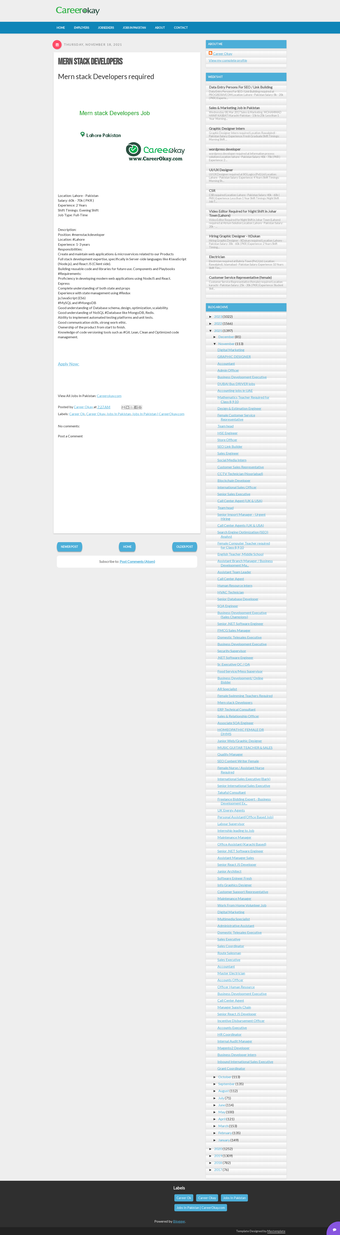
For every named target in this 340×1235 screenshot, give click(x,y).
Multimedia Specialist (233, 919)
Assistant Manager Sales (235, 858)
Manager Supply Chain (234, 1007)
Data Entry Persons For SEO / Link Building (241, 87)
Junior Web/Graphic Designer (239, 741)
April (222, 1119)
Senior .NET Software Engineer (240, 623)
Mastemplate (276, 1231)
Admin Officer (228, 370)
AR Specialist (227, 689)
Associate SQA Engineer (235, 723)
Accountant (226, 363)
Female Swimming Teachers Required (245, 696)
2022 (218, 323)
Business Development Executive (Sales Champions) (242, 615)
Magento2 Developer (233, 1048)
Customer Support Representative (242, 892)
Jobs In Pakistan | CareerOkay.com (158, 414)
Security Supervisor (231, 651)
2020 (218, 1149)
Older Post (184, 546)
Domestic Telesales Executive (239, 637)
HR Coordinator (229, 1034)
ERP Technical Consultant (236, 709)
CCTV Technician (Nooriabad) (240, 474)
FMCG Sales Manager (234, 630)
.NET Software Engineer (235, 657)
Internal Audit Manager (234, 1041)
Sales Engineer (228, 453)
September (226, 1084)
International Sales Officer (237, 487)
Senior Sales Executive (233, 494)
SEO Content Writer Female (238, 761)
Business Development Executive (242, 377)
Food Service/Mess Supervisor (240, 671)
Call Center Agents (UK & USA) (240, 525)
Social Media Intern (231, 460)
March (223, 1126)
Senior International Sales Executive (243, 785)
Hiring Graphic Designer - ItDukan (234, 236)
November (226, 344)
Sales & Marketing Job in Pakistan (234, 108)
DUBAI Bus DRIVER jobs (236, 384)
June (221, 1105)
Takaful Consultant (231, 792)
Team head (225, 426)
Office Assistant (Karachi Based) (241, 844)
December (226, 337)
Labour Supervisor (231, 824)
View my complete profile (228, 60)
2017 (218, 1169)
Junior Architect (229, 871)
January (224, 1140)
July (221, 1098)
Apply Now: (68, 363)
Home (127, 546)
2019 (218, 1156)
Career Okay (95, 414)
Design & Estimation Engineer (239, 408)
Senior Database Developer (237, 599)
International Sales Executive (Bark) (243, 779)
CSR (212, 190)
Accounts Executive (232, 1027)
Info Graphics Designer (234, 885)
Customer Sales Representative (240, 467)
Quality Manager (230, 754)
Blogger (179, 1221)
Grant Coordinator (231, 1068)
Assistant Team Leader (234, 572)
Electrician (217, 257)
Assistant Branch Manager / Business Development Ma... (245, 563)
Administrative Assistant (235, 926)
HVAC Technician (230, 592)
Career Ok (77, 414)
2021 (218, 330)
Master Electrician (231, 973)
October (224, 1077)
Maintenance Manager (234, 837)
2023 (218, 316)
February (225, 1133)
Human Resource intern (234, 585)
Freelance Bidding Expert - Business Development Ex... (244, 801)
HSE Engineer (227, 433)
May (221, 1112)
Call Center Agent (230, 579)
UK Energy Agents (231, 810)
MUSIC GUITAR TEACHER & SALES (245, 747)
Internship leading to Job (235, 830)
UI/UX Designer (221, 170)
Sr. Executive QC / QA (233, 664)
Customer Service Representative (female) (240, 277)
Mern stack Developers (90, 62)
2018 (218, 1163)
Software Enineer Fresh (234, 878)
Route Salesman (229, 953)
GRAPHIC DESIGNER (234, 356)
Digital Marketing (230, 350)
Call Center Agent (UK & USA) (239, 501)
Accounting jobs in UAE (235, 390)
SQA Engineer (227, 606)
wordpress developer (225, 149)
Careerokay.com (109, 396)
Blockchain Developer (234, 480)
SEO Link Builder (229, 446)
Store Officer (227, 440)
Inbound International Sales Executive (245, 1061)
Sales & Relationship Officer (238, 716)
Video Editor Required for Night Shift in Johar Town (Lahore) (242, 213)
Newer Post (69, 546)
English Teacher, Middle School (240, 554)
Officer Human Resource (236, 987)
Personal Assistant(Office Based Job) (245, 817)
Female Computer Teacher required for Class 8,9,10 (243, 545)
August (223, 1091)
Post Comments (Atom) (137, 561)
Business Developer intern (236, 1054)
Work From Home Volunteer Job (241, 905)
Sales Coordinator (230, 946)
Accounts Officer (230, 980)
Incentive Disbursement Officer (241, 1020)
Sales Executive (228, 939)
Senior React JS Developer (236, 864)
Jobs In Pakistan (118, 414)
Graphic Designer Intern (227, 128)
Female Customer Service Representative (236, 417)
